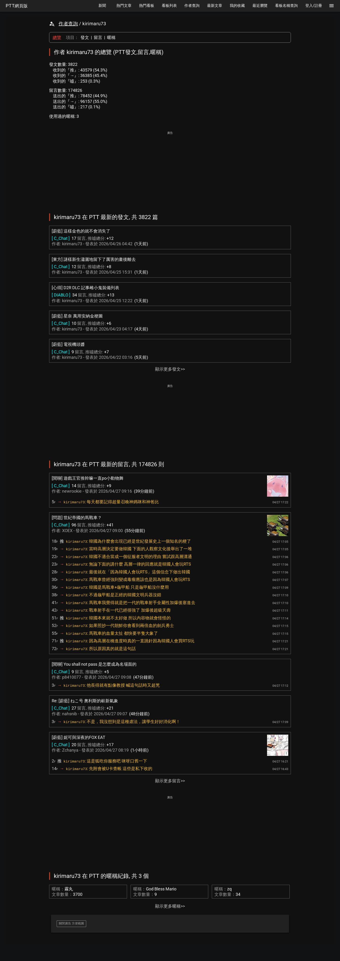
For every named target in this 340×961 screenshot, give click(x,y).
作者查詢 (68, 23)
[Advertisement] (170, 169)
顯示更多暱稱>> (170, 906)
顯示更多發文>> (170, 369)
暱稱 (111, 37)
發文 (85, 37)
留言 (98, 37)
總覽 (57, 37)
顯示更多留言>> (170, 780)
